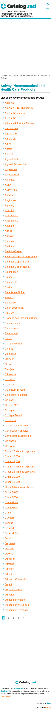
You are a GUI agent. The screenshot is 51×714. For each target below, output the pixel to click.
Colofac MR (11, 405)
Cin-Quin (10, 369)
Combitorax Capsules (16, 430)
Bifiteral (9, 297)
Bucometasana (13, 323)
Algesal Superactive (16, 164)
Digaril (8, 584)
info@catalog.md (7, 696)
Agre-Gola (10, 138)
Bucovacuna (11, 328)
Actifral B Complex (15, 113)
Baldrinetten (11, 272)
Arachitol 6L (11, 220)
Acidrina (9, 103)
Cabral (8, 338)
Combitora (10, 420)
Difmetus (10, 574)
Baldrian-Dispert (13, 251)
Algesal (9, 154)
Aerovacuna (11, 128)
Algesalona (11, 169)
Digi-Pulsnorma (13, 589)
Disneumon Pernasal (16, 610)
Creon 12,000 (12, 461)
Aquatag (9, 205)
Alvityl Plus (11, 190)
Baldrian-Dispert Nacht (17, 266)
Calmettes (10, 354)
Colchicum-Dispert (15, 389)
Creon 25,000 (12, 477)
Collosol (9, 400)
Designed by (44, 703)
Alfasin (8, 149)
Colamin (9, 384)
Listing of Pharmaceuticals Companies (30, 75)
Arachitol (9, 210)
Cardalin (9, 359)
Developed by (43, 707)
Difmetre (9, 569)
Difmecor (10, 558)
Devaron (9, 548)
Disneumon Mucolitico (17, 605)
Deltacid (9, 528)
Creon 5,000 (11, 492)
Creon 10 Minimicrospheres (20, 451)
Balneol (9, 277)
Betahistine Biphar (15, 292)
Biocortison (11, 302)
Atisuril (8, 231)
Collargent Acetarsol (16, 395)
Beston (9, 287)
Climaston (10, 374)
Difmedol (10, 564)
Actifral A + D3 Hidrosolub (19, 108)
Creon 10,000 (12, 456)
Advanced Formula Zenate (19, 123)
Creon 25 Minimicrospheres (20, 471)
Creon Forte (11, 502)
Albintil (8, 144)
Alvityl (8, 184)
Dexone (9, 553)
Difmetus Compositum (17, 579)
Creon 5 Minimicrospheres (19, 487)
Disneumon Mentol (15, 599)
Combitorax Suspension (18, 436)
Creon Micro (11, 507)
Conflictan (10, 441)
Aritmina (9, 225)
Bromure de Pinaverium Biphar (21, 318)
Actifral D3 (10, 118)
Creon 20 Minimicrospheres (20, 466)
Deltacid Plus (12, 533)
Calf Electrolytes (14, 343)
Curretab (9, 517)
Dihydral (9, 594)
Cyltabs (9, 523)
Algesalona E (12, 174)
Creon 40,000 (12, 482)
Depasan (10, 543)
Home (4, 75)
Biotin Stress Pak (14, 307)
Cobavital (10, 379)
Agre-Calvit (11, 133)
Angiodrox (10, 200)
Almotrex (10, 179)
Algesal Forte (12, 159)
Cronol (8, 512)
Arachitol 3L (11, 215)
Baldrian (9, 246)
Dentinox (10, 538)
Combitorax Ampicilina (17, 425)
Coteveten (10, 446)
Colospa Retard (13, 415)
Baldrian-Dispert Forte (17, 261)
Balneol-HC (11, 282)
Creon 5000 (11, 497)
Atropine (9, 236)
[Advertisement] (25, 45)
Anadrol (9, 195)
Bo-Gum (9, 313)
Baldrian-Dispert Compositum (21, 256)
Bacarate (10, 241)
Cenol (8, 364)
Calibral (9, 348)
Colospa (9, 410)
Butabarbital (11, 333)
